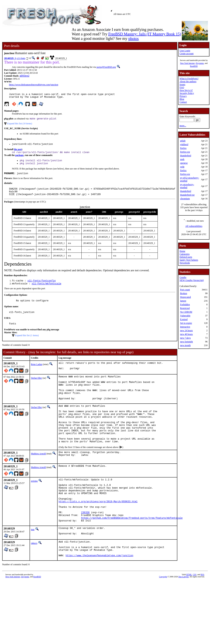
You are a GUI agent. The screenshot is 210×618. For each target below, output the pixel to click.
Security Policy (186, 93)
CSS (194, 611)
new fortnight (186, 341)
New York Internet (187, 63)
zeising (34, 504)
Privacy (183, 96)
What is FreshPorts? (188, 78)
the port (18, 151)
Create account (186, 53)
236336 (85, 543)
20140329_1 (10, 58)
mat (32, 562)
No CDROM (186, 312)
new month (185, 345)
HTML (189, 611)
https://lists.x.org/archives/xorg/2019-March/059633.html (98, 529)
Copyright (163, 614)
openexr (184, 163)
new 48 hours (186, 334)
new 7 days (185, 338)
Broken (183, 293)
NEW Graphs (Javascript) (191, 280)
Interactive (185, 326)
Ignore (183, 300)
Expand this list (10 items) (19, 125)
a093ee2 (24, 76)
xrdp (182, 166)
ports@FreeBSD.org (106, 67)
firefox (183, 148)
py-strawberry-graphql (187, 186)
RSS (202, 611)
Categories (184, 254)
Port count (185, 289)
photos (133, 38)
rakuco (34, 576)
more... (182, 125)
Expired (183, 319)
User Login (184, 50)
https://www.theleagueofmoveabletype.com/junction (33, 85)
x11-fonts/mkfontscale (46, 290)
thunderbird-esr (187, 194)
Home (182, 251)
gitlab (182, 140)
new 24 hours (186, 330)
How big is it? (186, 90)
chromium (185, 198)
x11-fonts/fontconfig (41, 287)
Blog (181, 99)
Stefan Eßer (36, 387)
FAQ (181, 87)
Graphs (182, 277)
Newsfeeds (184, 263)
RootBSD (194, 66)
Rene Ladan (36, 373)
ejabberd (184, 144)
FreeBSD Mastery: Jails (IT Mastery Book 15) (144, 34)
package (19, 158)
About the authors (187, 81)
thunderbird (185, 155)
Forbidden (185, 304)
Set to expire (186, 323)
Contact (183, 102)
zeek (182, 159)
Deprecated (185, 297)
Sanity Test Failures (188, 260)
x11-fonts (20, 58)
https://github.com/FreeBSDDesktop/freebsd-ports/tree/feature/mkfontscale (132, 549)
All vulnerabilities (193, 226)
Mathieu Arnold (38, 476)
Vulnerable (185, 315)
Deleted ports (185, 257)
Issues (182, 84)
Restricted (185, 308)
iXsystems (200, 63)
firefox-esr (185, 151)
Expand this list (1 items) (27, 344)
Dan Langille (183, 614)
